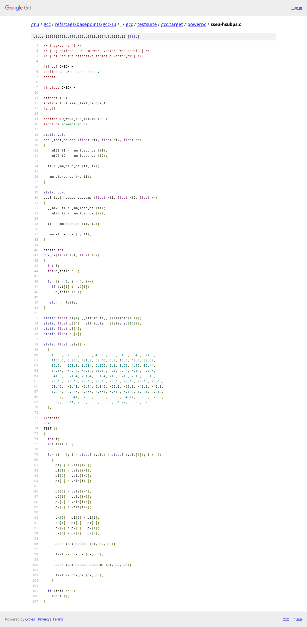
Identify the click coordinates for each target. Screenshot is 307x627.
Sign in (297, 7)
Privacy (44, 619)
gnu (35, 24)
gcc (47, 24)
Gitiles (30, 619)
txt (286, 619)
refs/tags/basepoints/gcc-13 (85, 24)
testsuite (147, 24)
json (298, 619)
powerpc (196, 24)
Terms (57, 619)
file (134, 36)
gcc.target (172, 24)
